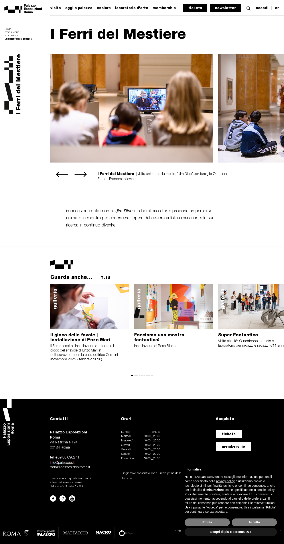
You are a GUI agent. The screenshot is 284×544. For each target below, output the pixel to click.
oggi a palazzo (78, 8)
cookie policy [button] (265, 490)
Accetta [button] (254, 522)
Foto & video (11, 33)
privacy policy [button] (225, 481)
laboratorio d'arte (131, 8)
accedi (262, 8)
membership (233, 446)
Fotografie (11, 36)
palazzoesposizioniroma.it (70, 467)
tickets (195, 8)
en (277, 8)
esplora (104, 8)
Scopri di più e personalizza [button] (230, 532)
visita (55, 8)
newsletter (225, 8)
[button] (248, 8)
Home (7, 29)
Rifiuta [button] (207, 522)
